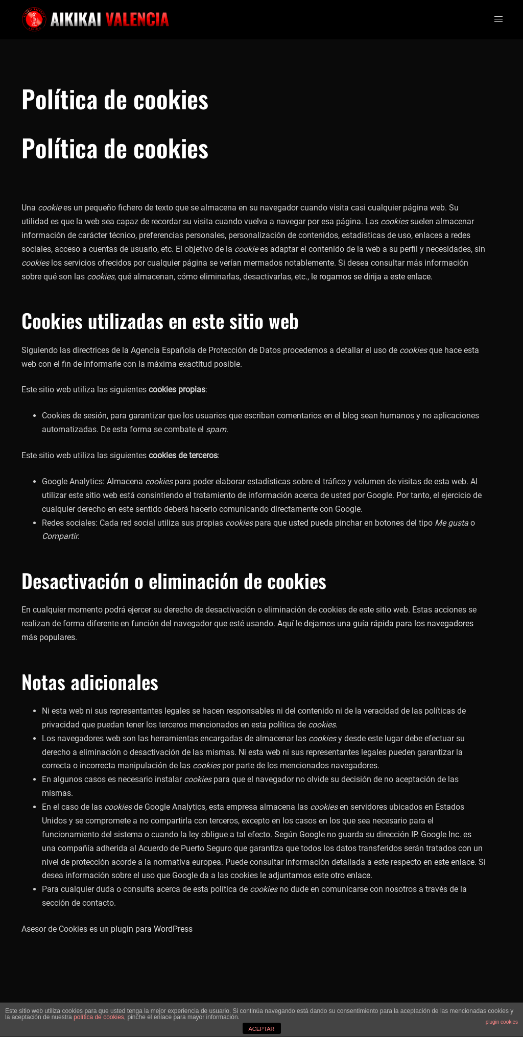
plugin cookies (502, 1022)
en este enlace (448, 862)
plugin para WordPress (152, 929)
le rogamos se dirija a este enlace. (372, 276)
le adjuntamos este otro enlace (315, 875)
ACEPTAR (261, 1029)
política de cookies (99, 1017)
